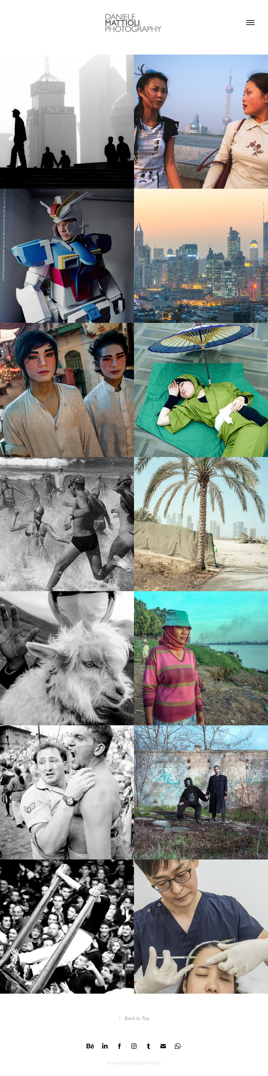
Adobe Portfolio (146, 1063)
